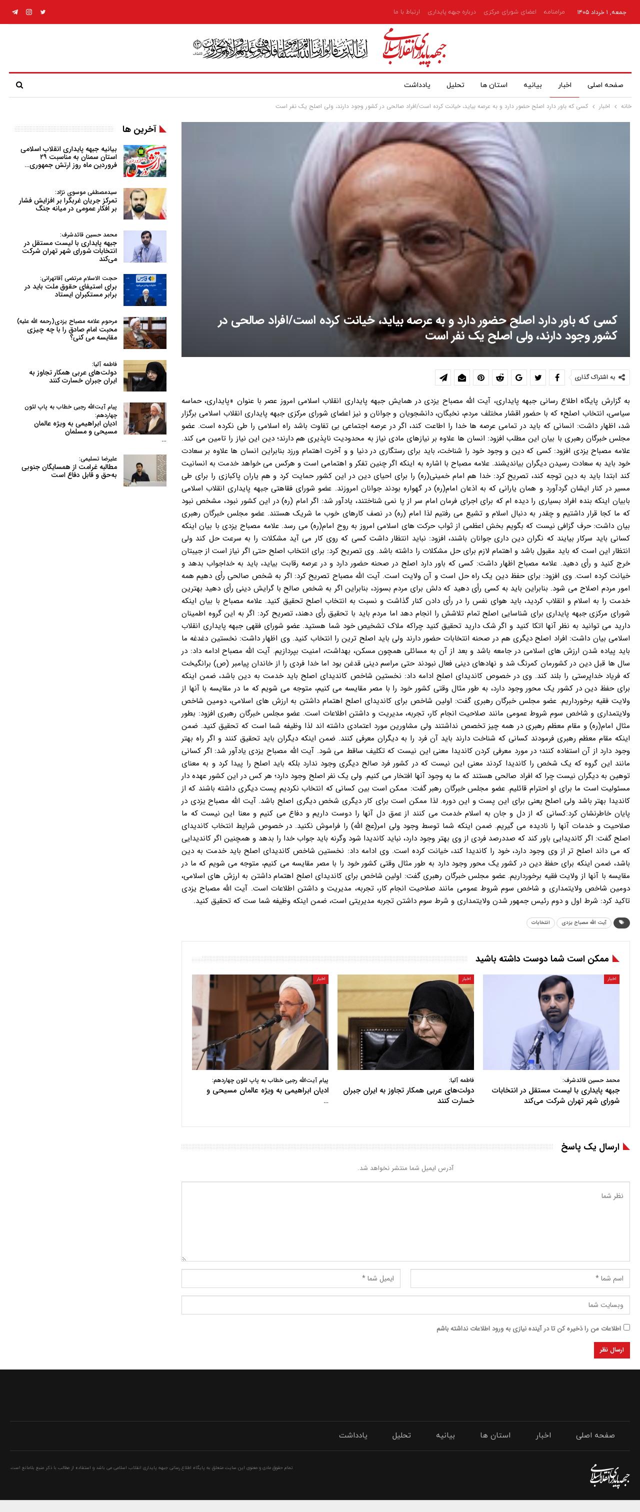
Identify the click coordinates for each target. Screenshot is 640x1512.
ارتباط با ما (407, 12)
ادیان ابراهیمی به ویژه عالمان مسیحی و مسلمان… (95, 423)
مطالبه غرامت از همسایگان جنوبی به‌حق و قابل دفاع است (69, 467)
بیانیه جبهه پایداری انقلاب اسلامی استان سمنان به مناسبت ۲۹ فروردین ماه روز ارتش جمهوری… (68, 157)
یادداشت (407, 85)
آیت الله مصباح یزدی (584, 922)
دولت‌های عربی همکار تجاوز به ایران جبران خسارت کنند (73, 373)
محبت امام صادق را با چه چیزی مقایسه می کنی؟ (67, 329)
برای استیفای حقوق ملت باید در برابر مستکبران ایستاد (70, 287)
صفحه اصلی (606, 85)
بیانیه (529, 85)
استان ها (488, 85)
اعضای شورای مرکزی (510, 12)
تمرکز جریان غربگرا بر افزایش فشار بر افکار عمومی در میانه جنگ (68, 201)
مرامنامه (554, 12)
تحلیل (447, 85)
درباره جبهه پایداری (452, 12)
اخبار (563, 85)
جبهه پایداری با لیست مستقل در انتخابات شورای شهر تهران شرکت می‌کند (69, 247)
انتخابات (541, 922)
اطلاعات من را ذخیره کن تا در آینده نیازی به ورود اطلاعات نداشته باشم (528, 1329)
